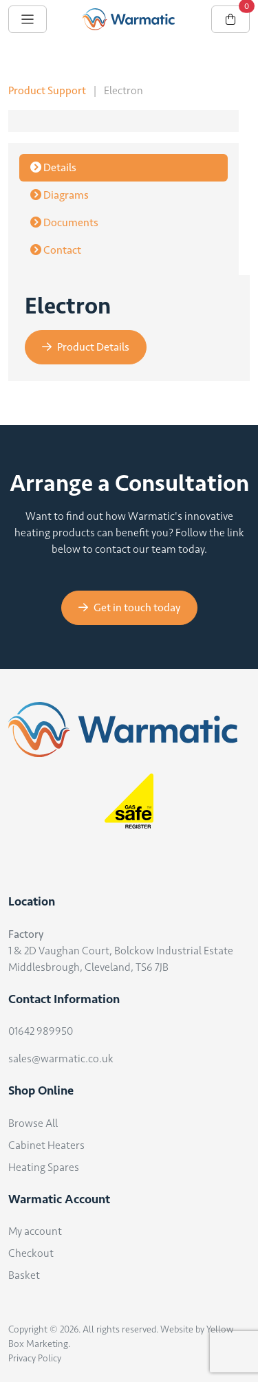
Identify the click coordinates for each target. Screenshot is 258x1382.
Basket (24, 1275)
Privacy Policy (34, 1358)
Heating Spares (43, 1167)
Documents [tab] (64, 222)
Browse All (33, 1123)
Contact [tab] (55, 249)
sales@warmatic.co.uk (61, 1058)
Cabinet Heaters (46, 1145)
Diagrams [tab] (59, 194)
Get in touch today (129, 607)
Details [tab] (53, 167)
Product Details (85, 346)
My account (35, 1231)
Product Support (47, 90)
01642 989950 (40, 1031)
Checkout (31, 1253)
